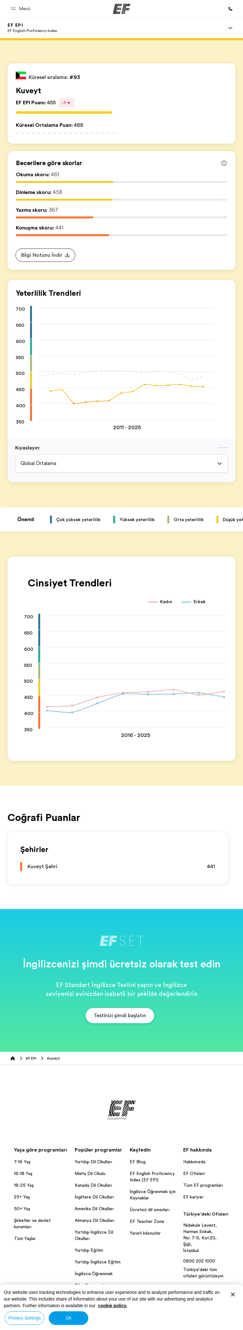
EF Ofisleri (194, 1173)
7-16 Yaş (22, 1161)
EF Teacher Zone (147, 1221)
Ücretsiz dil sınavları (149, 1209)
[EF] (121, 9)
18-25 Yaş (24, 1185)
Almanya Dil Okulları (94, 1220)
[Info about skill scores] (224, 163)
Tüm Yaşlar (25, 1238)
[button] (21, 8)
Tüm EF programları (203, 1185)
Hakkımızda (194, 1161)
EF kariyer (193, 1196)
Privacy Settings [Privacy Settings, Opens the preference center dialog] (25, 1317)
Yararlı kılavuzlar (145, 1233)
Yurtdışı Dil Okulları (93, 1161)
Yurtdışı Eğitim (89, 1250)
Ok (69, 1317)
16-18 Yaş (23, 1173)
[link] (32, 28)
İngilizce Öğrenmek (94, 1273)
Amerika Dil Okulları (94, 1208)
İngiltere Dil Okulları (94, 1196)
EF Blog (138, 1161)
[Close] (233, 1294)
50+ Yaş (22, 1208)
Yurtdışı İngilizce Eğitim (98, 1261)
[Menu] (230, 28)
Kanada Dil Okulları (93, 1185)
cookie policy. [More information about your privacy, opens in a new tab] (112, 1305)
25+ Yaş (22, 1196)
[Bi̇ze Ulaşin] (230, 8)
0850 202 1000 (199, 1260)
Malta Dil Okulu (90, 1173)
